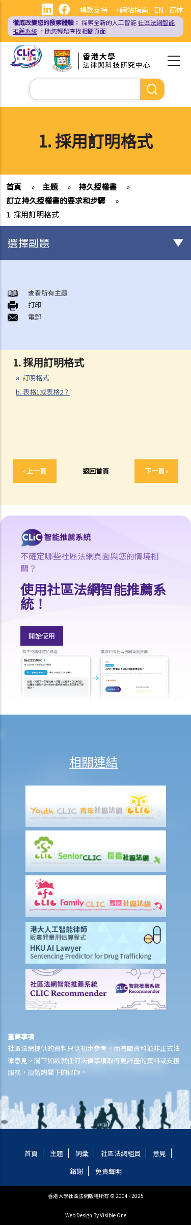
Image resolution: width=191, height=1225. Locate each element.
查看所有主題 (48, 293)
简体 (176, 10)
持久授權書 (97, 186)
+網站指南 (132, 10)
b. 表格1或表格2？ (43, 392)
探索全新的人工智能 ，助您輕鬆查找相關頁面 (94, 26)
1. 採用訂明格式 (32, 214)
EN (158, 10)
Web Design (78, 1215)
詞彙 (82, 1153)
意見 (159, 1153)
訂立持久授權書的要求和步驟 (55, 200)
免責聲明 (108, 1171)
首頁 (13, 186)
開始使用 (42, 636)
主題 (50, 186)
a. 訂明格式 (32, 377)
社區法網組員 (121, 1153)
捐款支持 (93, 10)
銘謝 (76, 1171)
